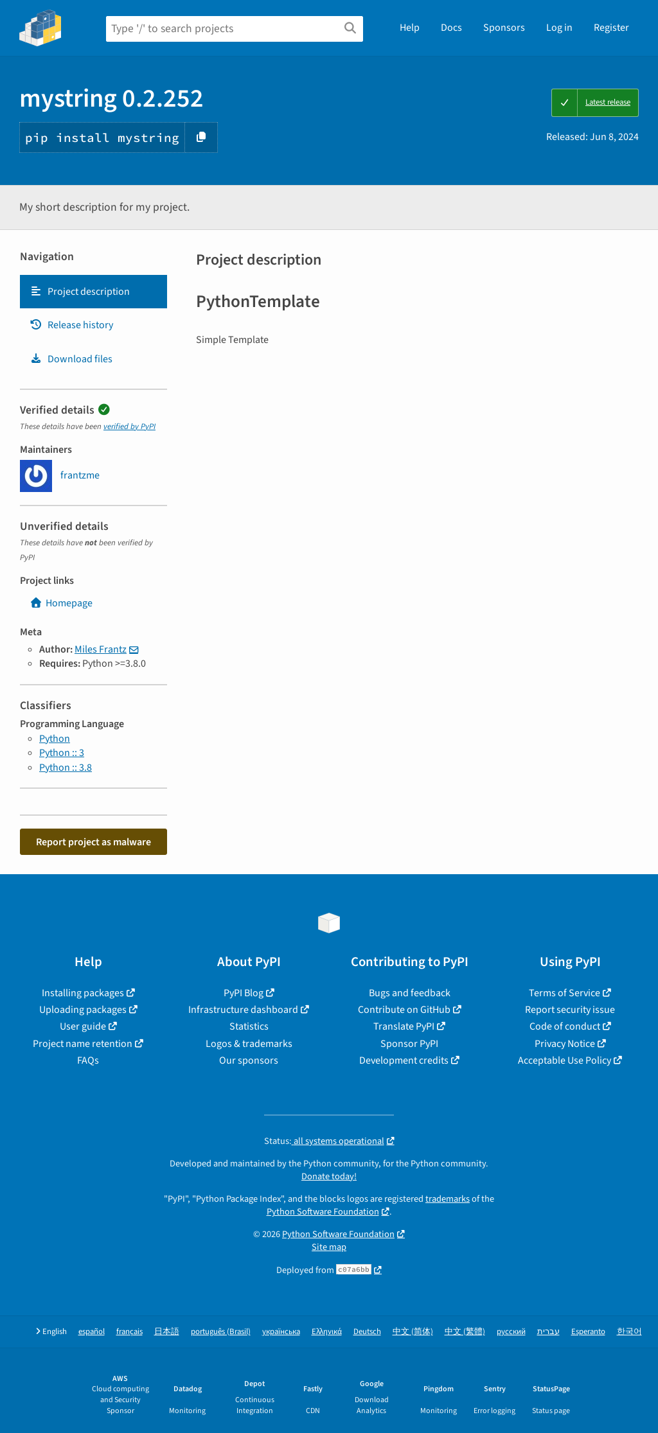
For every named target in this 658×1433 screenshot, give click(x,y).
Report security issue (570, 1010)
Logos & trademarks (249, 1044)
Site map (329, 1247)
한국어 (629, 1331)
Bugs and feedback (409, 993)
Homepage (61, 603)
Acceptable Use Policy (564, 1060)
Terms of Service (564, 993)
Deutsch (367, 1331)
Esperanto (588, 1331)
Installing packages (83, 993)
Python (54, 739)
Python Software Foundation (323, 1211)
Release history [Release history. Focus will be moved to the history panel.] (71, 325)
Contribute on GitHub (404, 1010)
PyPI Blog (243, 993)
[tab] (93, 291)
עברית (548, 1331)
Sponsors (504, 28)
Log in (559, 28)
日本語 (166, 1331)
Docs (451, 28)
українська (281, 1331)
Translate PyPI (403, 1026)
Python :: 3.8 (65, 767)
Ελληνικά (327, 1331)
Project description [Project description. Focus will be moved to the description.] (80, 292)
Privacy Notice (565, 1044)
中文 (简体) (413, 1331)
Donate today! (329, 1176)
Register (611, 28)
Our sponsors (248, 1060)
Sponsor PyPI (409, 1044)
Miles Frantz (101, 649)
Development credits (404, 1060)
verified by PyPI (129, 426)
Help (410, 28)
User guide (83, 1026)
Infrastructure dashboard (243, 1010)
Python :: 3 (61, 753)
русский (511, 1331)
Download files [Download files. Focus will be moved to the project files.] (71, 359)
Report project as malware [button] (93, 842)
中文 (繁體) (465, 1331)
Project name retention (82, 1044)
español (91, 1331)
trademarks (447, 1199)
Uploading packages (83, 1010)
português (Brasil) (221, 1331)
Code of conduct (564, 1026)
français (129, 1331)
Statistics (249, 1026)
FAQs (88, 1060)
